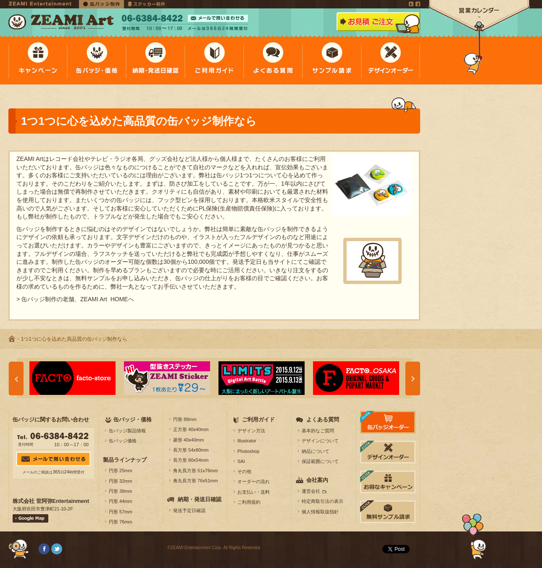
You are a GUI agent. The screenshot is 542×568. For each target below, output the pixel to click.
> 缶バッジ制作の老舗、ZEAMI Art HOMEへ (75, 299)
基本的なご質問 (318, 430)
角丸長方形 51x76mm (195, 470)
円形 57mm (120, 511)
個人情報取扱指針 (320, 511)
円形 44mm (120, 501)
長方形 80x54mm (190, 460)
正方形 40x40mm (190, 429)
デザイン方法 (251, 430)
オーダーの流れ (253, 481)
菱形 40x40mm (188, 439)
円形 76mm (120, 521)
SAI (241, 461)
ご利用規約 (248, 502)
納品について (315, 451)
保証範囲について (320, 461)
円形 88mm (185, 419)
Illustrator (246, 440)
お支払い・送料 (253, 491)
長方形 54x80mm (190, 449)
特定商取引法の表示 (322, 501)
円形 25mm (120, 470)
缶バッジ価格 (123, 440)
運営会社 (311, 491)
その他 (244, 471)
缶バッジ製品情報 (127, 430)
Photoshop (248, 451)
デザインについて (320, 440)
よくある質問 (322, 419)
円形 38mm (120, 491)
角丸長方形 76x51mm (195, 480)
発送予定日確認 (189, 510)
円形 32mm (120, 481)
